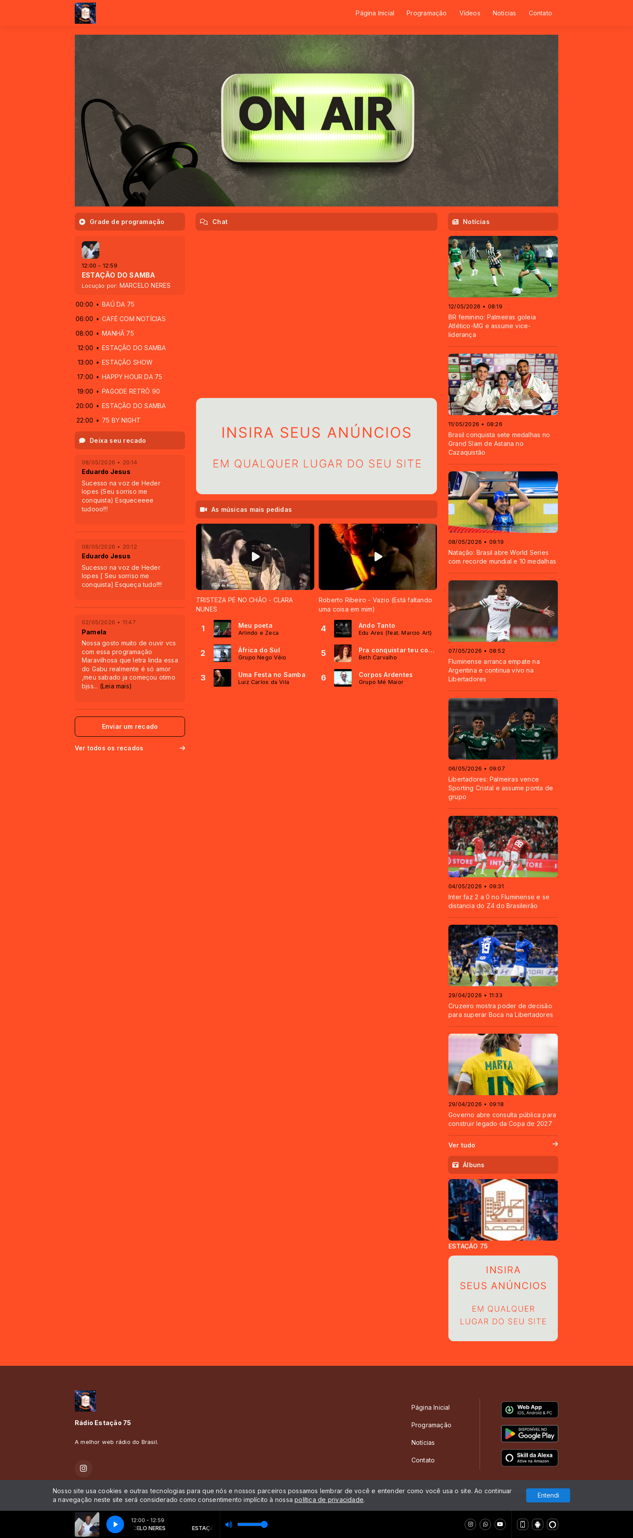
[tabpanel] (255, 569)
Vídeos (469, 13)
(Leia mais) (116, 686)
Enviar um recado (130, 726)
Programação (427, 13)
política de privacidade (329, 1499)
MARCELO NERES (145, 285)
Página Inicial (375, 13)
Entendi (548, 1495)
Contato (540, 13)
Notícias (505, 13)
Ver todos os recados (130, 748)
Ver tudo (503, 1145)
